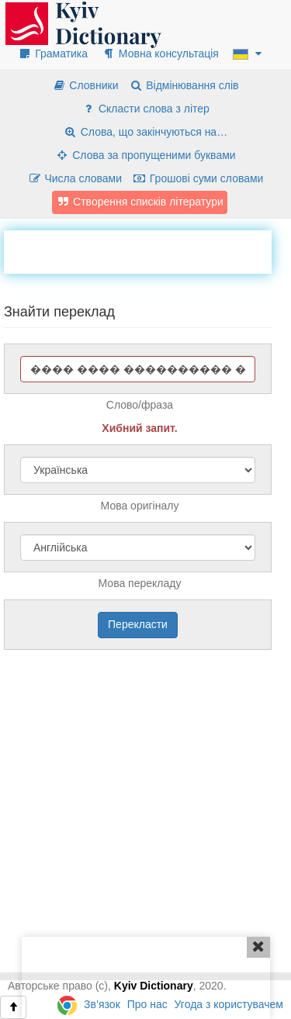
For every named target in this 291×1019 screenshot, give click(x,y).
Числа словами (75, 178)
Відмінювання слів (183, 85)
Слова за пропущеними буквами (145, 155)
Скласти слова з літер (145, 108)
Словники (85, 85)
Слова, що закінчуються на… (145, 132)
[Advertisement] (147, 249)
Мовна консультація (160, 53)
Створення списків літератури (139, 201)
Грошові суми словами (198, 178)
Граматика (53, 53)
